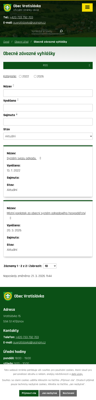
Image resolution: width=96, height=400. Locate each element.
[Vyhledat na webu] (48, 31)
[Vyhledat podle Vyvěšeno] (48, 107)
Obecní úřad (21, 42)
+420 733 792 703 (21, 17)
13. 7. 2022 (13, 170)
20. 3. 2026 (14, 230)
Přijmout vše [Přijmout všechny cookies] (29, 393)
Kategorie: (9, 76)
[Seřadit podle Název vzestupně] (14, 84)
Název (7, 86)
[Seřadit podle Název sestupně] (14, 86)
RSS (67, 65)
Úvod (6, 42)
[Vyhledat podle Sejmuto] (48, 121)
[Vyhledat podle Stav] (48, 136)
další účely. (77, 374)
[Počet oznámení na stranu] (49, 265)
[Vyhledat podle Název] (48, 93)
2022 (25, 76)
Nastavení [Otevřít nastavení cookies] (68, 393)
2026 (40, 76)
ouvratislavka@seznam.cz (29, 23)
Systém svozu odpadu (25, 158)
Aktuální (12, 190)
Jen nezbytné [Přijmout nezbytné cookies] (49, 393)
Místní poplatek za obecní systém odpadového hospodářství (46, 215)
